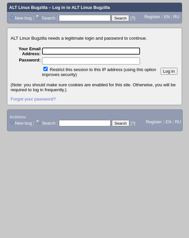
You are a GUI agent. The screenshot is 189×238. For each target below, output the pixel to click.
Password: (30, 60)
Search (48, 18)
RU (176, 16)
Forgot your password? (33, 99)
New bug (23, 18)
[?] (132, 18)
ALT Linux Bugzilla (28, 7)
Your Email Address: (30, 51)
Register (152, 16)
